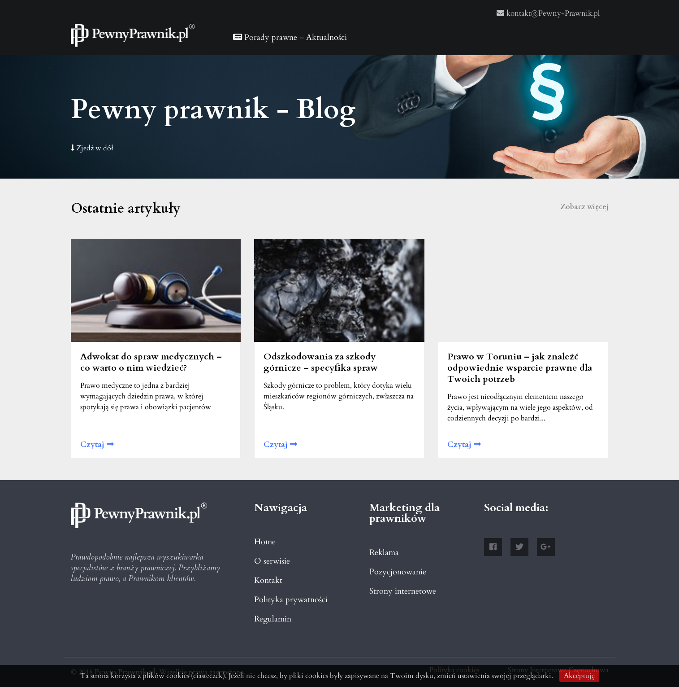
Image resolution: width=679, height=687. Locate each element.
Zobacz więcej (584, 206)
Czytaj (97, 444)
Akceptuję (579, 676)
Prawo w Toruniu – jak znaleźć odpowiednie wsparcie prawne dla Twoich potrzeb (519, 368)
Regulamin (272, 619)
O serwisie (272, 561)
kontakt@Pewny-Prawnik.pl (548, 13)
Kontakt (268, 580)
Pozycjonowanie (397, 572)
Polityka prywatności (291, 599)
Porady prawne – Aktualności (290, 37)
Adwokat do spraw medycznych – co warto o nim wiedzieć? (151, 362)
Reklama (384, 552)
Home (265, 541)
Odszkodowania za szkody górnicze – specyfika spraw (321, 362)
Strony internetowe (402, 591)
